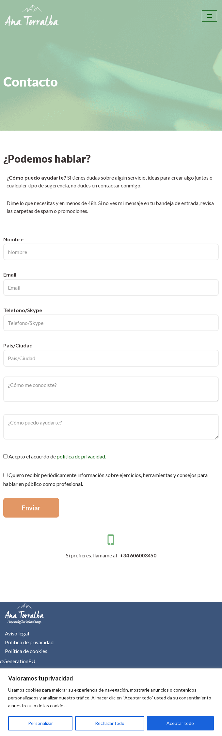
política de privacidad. (81, 456)
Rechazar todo (109, 723)
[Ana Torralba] (32, 16)
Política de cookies (26, 651)
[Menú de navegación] (209, 16)
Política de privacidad (29, 642)
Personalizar (40, 723)
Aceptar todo (180, 723)
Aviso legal (17, 633)
